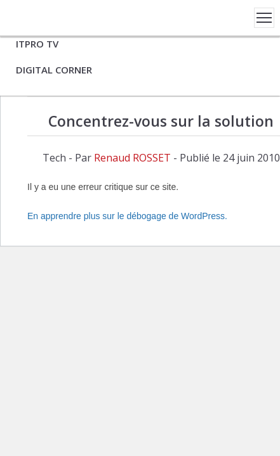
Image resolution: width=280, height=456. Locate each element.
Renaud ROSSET (132, 158)
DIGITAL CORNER (54, 69)
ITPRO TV (37, 43)
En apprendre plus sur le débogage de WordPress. (127, 216)
